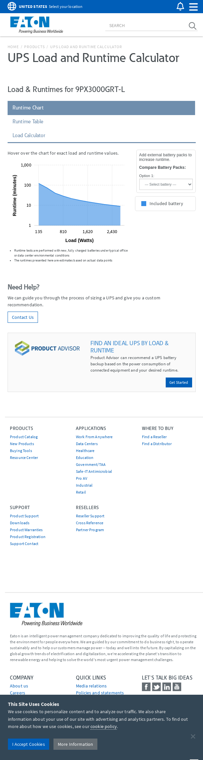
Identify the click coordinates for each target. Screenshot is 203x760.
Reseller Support (90, 515)
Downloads (19, 522)
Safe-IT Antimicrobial (94, 471)
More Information (75, 744)
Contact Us (23, 317)
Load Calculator (29, 135)
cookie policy (103, 726)
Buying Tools (21, 450)
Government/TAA (91, 464)
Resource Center (24, 457)
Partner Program (90, 529)
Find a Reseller (154, 436)
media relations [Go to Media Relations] (91, 686)
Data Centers (87, 443)
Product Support (24, 515)
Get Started (178, 382)
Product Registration (28, 536)
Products (34, 46)
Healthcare (85, 450)
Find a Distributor (157, 443)
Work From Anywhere (94, 436)
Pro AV (81, 478)
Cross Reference (89, 522)
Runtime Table (28, 121)
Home (13, 46)
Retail (81, 492)
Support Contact (24, 543)
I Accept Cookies (28, 744)
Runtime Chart (28, 108)
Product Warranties (26, 529)
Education (84, 457)
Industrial (84, 485)
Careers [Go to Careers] (17, 693)
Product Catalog (24, 436)
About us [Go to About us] (19, 686)
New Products (22, 443)
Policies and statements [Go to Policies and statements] (100, 693)
